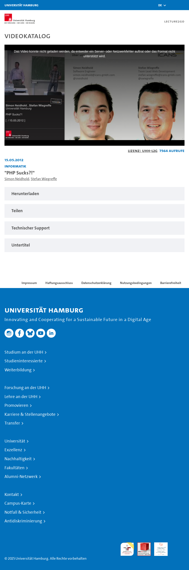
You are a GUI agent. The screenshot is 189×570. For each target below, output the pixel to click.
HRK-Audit (158, 548)
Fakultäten (14, 468)
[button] (160, 5)
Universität (14, 441)
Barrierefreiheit (170, 283)
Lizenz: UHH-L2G (143, 150)
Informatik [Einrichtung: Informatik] (15, 166)
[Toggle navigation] (183, 5)
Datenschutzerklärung (96, 283)
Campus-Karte (17, 503)
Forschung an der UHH (25, 388)
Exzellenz (13, 450)
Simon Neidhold (16, 178)
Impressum (29, 283)
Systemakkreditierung (178, 545)
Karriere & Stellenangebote (30, 414)
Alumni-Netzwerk (21, 477)
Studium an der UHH (23, 352)
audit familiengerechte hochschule (127, 549)
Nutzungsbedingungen (136, 283)
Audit (141, 545)
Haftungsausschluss (59, 283)
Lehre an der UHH (20, 397)
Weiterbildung (17, 370)
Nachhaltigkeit (18, 459)
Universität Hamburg (21, 5)
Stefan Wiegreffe (44, 178)
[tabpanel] (94, 194)
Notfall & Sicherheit (22, 512)
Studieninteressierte (23, 361)
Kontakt (11, 494)
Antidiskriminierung (23, 521)
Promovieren (16, 405)
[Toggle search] (172, 5)
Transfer (12, 423)
